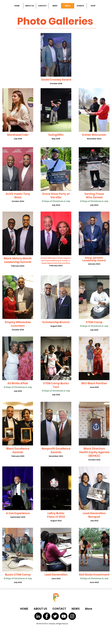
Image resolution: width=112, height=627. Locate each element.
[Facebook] (46, 616)
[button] (29, 6)
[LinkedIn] (38, 616)
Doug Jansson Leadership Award (94, 259)
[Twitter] (55, 616)
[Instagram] (72, 616)
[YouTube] (63, 616)
